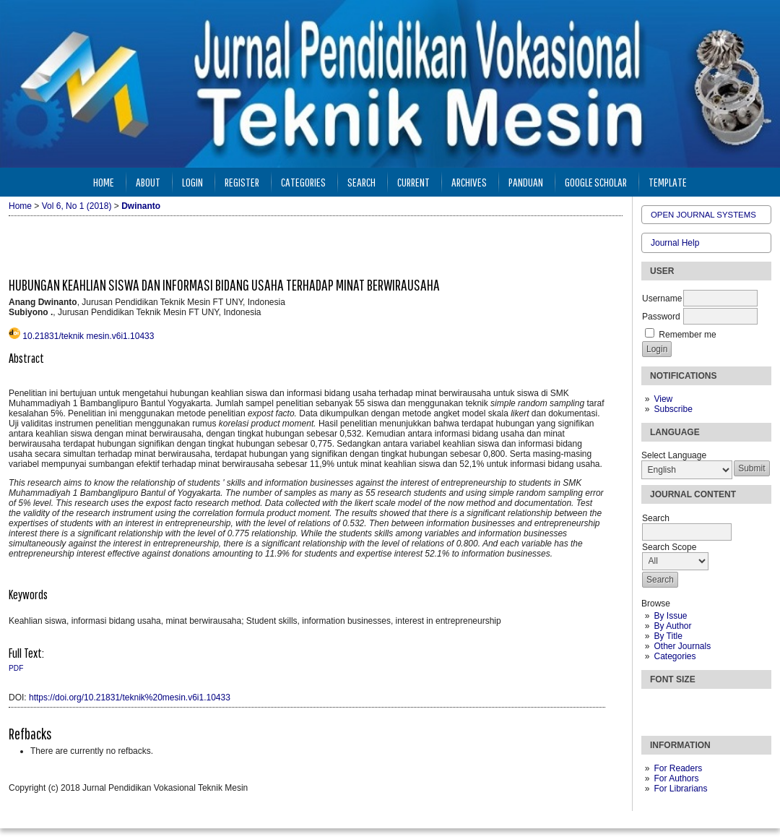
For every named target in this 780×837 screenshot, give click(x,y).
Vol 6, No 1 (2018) (77, 206)
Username (662, 298)
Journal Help (675, 243)
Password (661, 317)
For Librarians (680, 789)
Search (361, 182)
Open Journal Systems (703, 214)
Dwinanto (140, 206)
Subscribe (673, 409)
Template (668, 182)
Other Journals (682, 646)
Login (192, 182)
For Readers (678, 768)
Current (413, 182)
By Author (672, 626)
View (663, 399)
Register (242, 182)
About (148, 182)
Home (103, 182)
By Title (668, 636)
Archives (469, 182)
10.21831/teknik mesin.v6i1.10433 (88, 336)
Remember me (687, 335)
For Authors (676, 778)
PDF (16, 668)
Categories (675, 656)
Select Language (673, 455)
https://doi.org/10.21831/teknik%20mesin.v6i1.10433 (129, 697)
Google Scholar (596, 182)
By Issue (670, 616)
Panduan (525, 182)
